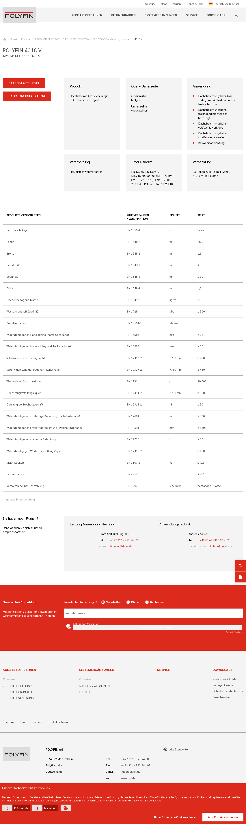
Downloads (216, 15)
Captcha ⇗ (234, 632)
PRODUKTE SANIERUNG (18, 698)
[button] (16, 808)
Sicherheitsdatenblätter (228, 691)
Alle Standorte (175, 749)
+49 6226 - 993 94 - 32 (214, 540)
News (164, 3)
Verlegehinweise (223, 685)
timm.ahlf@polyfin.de (123, 546)
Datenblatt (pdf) (24, 83)
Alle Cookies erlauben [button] (223, 817)
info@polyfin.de (130, 771)
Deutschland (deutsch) (225, 3)
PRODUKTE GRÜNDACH (18, 692)
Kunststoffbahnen (87, 15)
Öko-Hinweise (221, 697)
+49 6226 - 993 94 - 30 (124, 540)
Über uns (150, 3)
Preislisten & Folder (225, 679)
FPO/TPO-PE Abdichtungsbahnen (111, 39)
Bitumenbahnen (123, 15)
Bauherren (157, 602)
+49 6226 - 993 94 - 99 (135, 765)
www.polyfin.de (130, 778)
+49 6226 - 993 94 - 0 (135, 759)
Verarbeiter (113, 602)
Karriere (177, 3)
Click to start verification (157, 627)
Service (192, 15)
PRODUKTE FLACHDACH (48, 39)
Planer (135, 602)
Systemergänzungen (161, 15)
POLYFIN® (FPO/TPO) (77, 39)
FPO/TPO (85, 692)
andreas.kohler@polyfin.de (216, 546)
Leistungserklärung (27, 96)
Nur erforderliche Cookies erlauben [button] (175, 817)
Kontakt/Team (195, 3)
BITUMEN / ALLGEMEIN (94, 686)
